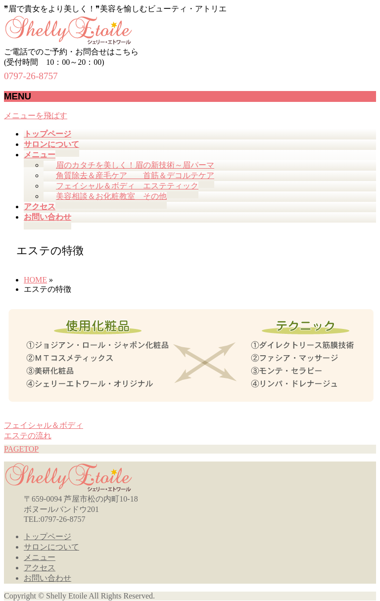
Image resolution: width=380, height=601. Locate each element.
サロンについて (51, 547)
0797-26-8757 (31, 76)
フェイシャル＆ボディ (43, 425)
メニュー (39, 557)
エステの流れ (27, 435)
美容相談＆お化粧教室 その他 (111, 196)
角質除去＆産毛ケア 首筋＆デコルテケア (135, 175)
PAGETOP (21, 449)
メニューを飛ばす (35, 115)
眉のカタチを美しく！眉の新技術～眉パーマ (135, 165)
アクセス (39, 567)
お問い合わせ (47, 578)
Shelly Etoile (66, 596)
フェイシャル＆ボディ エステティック (127, 186)
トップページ (47, 536)
